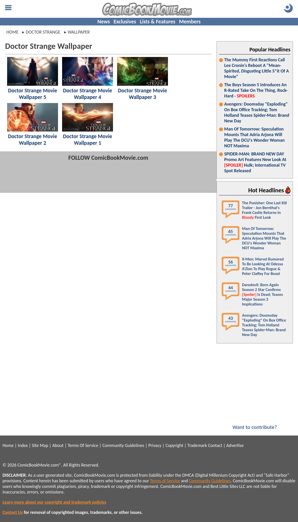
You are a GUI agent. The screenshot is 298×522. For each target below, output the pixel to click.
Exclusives (125, 21)
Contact (215, 445)
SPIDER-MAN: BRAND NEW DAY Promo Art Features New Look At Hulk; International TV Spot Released (255, 162)
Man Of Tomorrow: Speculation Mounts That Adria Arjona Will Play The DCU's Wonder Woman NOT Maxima (254, 137)
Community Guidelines (123, 445)
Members (190, 21)
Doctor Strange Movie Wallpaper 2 (32, 139)
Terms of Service (165, 481)
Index (23, 445)
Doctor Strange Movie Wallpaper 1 (87, 139)
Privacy (154, 445)
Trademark (197, 445)
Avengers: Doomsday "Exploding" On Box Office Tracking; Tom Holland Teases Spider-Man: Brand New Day (256, 112)
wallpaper (79, 32)
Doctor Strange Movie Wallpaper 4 (87, 93)
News (103, 21)
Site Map (40, 445)
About (57, 445)
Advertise (235, 445)
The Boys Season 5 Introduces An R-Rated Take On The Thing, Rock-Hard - (256, 90)
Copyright (174, 445)
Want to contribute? (255, 423)
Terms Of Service (83, 445)
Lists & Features (157, 21)
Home (12, 32)
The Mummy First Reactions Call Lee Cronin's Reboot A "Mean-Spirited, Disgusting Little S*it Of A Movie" (256, 68)
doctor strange (43, 32)
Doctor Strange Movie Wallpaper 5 (32, 93)
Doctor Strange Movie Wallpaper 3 (142, 93)
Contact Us (13, 512)
